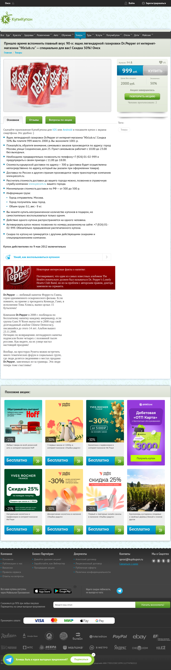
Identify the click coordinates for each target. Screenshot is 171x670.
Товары (80, 35)
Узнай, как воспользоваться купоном (37, 257)
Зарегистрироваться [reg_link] (156, 3)
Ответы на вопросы (13, 576)
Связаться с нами (128, 563)
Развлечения (44, 35)
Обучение (68, 35)
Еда (8, 35)
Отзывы (34, 120)
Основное (13, 120)
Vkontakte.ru (159, 561)
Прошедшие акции (44, 567)
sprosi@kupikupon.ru (131, 559)
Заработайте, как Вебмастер (49, 563)
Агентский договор (86, 559)
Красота (17, 35)
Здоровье (29, 35)
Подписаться (81, 659)
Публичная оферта (86, 567)
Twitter (163, 561)
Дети (137, 35)
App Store (42, 591)
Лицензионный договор (89, 563)
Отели (128, 35)
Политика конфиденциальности (93, 572)
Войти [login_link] (132, 3)
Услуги (100, 35)
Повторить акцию (142, 96)
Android (68, 129)
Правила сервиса (11, 572)
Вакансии (7, 567)
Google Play (63, 591)
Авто (57, 35)
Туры (90, 35)
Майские (147, 35)
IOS (55, 129)
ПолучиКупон (114, 35)
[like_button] (161, 62)
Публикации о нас (12, 563)
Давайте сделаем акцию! (47, 559)
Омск (7, 3)
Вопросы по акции (60, 120)
